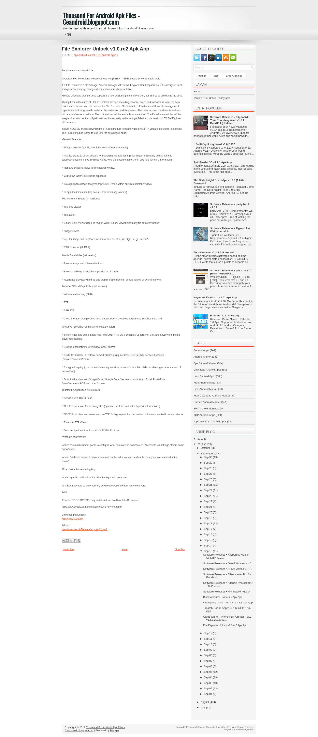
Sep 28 (208, 468)
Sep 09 (208, 649)
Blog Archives (234, 75)
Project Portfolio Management (238, 729)
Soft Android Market (205, 408)
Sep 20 (208, 512)
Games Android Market (206, 402)
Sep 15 (208, 540)
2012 (201, 444)
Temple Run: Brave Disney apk (211, 98)
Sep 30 (208, 457)
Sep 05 (208, 671)
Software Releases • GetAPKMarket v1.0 (227, 563)
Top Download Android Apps (210, 421)
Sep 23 (208, 495)
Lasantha (220, 727)
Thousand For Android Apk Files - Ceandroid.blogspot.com (101, 19)
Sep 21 (208, 506)
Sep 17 (208, 528)
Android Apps (201, 350)
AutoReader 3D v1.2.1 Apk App (212, 162)
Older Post (180, 549)
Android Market (202, 356)
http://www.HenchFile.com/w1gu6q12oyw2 (84, 529)
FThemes (191, 727)
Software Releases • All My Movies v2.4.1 (227, 568)
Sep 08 (208, 655)
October (206, 447)
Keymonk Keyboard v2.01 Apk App (215, 297)
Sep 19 (208, 518)
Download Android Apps (207, 369)
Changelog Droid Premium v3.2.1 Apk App (228, 602)
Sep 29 (208, 462)
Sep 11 (208, 638)
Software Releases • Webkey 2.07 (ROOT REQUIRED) (230, 272)
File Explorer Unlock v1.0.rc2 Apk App (105, 48)
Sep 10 (208, 644)
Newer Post (68, 549)
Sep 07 (208, 660)
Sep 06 (208, 666)
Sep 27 (208, 473)
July (203, 707)
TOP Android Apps (106, 55)
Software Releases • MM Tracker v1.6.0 (226, 591)
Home (68, 34)
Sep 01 (208, 693)
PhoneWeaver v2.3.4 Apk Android (214, 252)
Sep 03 (208, 683)
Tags (216, 75)
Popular (201, 75)
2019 (201, 438)
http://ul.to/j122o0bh (72, 518)
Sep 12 (208, 633)
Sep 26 (208, 479)
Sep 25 (208, 484)
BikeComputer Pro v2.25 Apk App (222, 597)
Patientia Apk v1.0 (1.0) (224, 315)
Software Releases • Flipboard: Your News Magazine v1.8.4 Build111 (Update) (229, 120)
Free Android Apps (204, 382)
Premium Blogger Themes (240, 727)
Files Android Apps (204, 376)
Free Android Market (205, 389)
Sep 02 (208, 688)
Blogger (114, 730)
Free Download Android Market (211, 395)
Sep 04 (208, 677)
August (205, 702)
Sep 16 (208, 534)
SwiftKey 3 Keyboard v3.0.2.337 (215, 144)
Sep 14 (208, 545)
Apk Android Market (84, 55)
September (207, 453)
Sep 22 (208, 501)
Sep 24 (208, 490)
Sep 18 (208, 523)
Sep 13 (208, 551)
